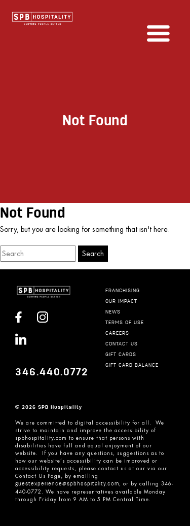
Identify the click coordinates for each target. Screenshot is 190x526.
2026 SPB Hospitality (52, 407)
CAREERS (117, 333)
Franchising (122, 291)
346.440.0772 (52, 372)
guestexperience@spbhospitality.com (67, 484)
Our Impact (121, 301)
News (113, 312)
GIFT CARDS (120, 355)
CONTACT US (121, 344)
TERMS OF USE (124, 323)
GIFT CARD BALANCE (132, 365)
